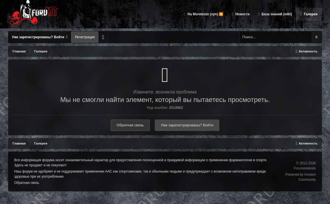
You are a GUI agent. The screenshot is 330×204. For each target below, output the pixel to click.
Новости (242, 14)
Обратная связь (130, 125)
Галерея (310, 14)
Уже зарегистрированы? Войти (40, 37)
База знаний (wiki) (276, 14)
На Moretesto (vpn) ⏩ (204, 14)
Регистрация (85, 37)
